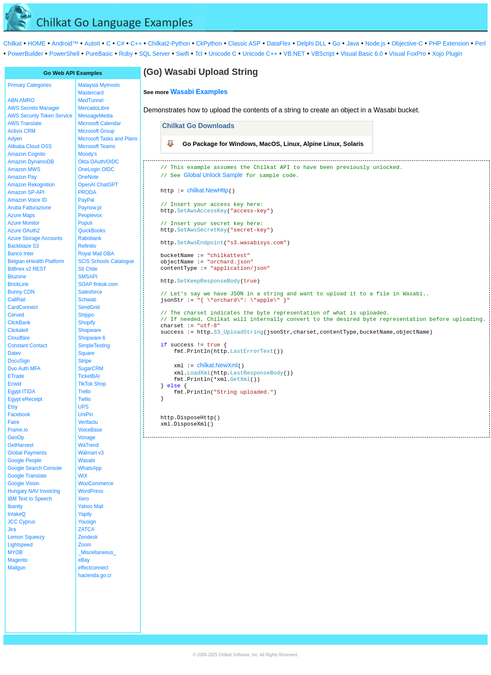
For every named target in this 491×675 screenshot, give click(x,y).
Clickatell (18, 330)
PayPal (86, 200)
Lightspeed (20, 545)
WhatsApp (90, 468)
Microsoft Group (96, 131)
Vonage (87, 437)
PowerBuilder (25, 53)
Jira (12, 529)
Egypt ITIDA (21, 392)
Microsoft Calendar (99, 123)
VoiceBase (90, 430)
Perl (480, 43)
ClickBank (19, 323)
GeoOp (16, 437)
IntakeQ (17, 514)
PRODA (87, 192)
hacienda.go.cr (95, 575)
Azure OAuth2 (24, 231)
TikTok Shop (92, 384)
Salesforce (90, 292)
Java (352, 43)
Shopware (89, 330)
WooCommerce (96, 483)
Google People (24, 460)
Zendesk (88, 537)
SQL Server (154, 53)
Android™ (65, 43)
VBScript (322, 53)
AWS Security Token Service (40, 116)
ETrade (16, 376)
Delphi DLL (311, 43)
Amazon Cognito (27, 154)
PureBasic (99, 53)
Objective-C (406, 43)
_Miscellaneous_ (97, 552)
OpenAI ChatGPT (98, 185)
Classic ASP (244, 43)
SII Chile (87, 269)
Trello (84, 392)
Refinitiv (87, 246)
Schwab (87, 300)
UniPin (85, 415)
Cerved (16, 315)
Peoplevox (90, 215)
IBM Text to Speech (30, 499)
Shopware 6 (92, 338)
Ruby (126, 53)
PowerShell (64, 53)
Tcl (199, 53)
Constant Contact (27, 346)
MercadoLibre (93, 108)
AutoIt (92, 43)
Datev (14, 353)
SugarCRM (90, 369)
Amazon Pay (22, 177)
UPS (83, 407)
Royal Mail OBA (96, 254)
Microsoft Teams (96, 146)
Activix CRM (21, 131)
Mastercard (91, 93)
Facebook (19, 415)
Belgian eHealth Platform (36, 261)
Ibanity (15, 506)
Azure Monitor (24, 223)
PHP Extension (449, 43)
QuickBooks (92, 231)
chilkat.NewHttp (207, 190)
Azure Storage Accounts (35, 238)
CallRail (16, 300)
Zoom (84, 545)
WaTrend (88, 445)
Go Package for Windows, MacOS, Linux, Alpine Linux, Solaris (273, 143)
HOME (37, 43)
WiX (83, 476)
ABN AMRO (21, 100)
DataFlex (279, 43)
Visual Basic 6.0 (361, 53)
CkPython (209, 43)
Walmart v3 (91, 453)
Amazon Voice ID (27, 200)
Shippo (86, 315)
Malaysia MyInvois (99, 85)
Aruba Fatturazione (29, 208)
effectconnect (93, 568)
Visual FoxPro (407, 53)
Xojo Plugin (447, 53)
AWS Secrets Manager (34, 108)
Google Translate (27, 476)
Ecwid (14, 384)
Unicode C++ (260, 53)
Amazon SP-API (26, 192)
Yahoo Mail (90, 506)
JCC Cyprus (21, 522)
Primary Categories (29, 85)
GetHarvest (21, 445)
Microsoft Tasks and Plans (107, 139)
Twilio (84, 399)
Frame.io (18, 430)
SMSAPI (87, 277)
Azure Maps (21, 215)
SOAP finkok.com (98, 284)
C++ (136, 43)
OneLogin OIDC (96, 169)
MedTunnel (91, 100)
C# (120, 43)
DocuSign (19, 361)
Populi (85, 223)
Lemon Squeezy (26, 537)
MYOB (15, 552)
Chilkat (12, 43)
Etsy (12, 407)
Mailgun (17, 568)
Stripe (84, 361)
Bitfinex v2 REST (27, 269)
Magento (18, 560)
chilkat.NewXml (217, 365)
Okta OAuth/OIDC (98, 162)
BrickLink (18, 284)
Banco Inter (21, 254)
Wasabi (86, 460)
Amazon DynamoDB (31, 162)
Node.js (375, 43)
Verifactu (88, 422)
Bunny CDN (21, 292)
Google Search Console (35, 468)
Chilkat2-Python (169, 43)
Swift (182, 53)
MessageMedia (95, 116)
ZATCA (86, 529)
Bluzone (17, 277)
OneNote (88, 177)
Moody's (87, 154)
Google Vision (24, 483)
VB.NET (294, 53)
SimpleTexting (94, 346)
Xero (83, 499)
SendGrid (89, 307)
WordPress (90, 491)
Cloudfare (19, 338)
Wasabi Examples (199, 91)
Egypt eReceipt (25, 399)
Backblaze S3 (23, 246)
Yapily (85, 514)
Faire (13, 422)
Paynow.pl (90, 208)
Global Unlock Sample (213, 175)
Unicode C (222, 53)
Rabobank (90, 238)
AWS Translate (25, 123)
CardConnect (23, 307)
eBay (84, 560)
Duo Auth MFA (24, 369)
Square (86, 353)
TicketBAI (89, 376)
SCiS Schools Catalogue (106, 261)
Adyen (15, 139)
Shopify (86, 323)
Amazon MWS (24, 169)
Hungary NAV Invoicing (34, 491)
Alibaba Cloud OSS (29, 146)
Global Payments (27, 453)
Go (336, 43)
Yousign (87, 522)
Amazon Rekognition (31, 185)
